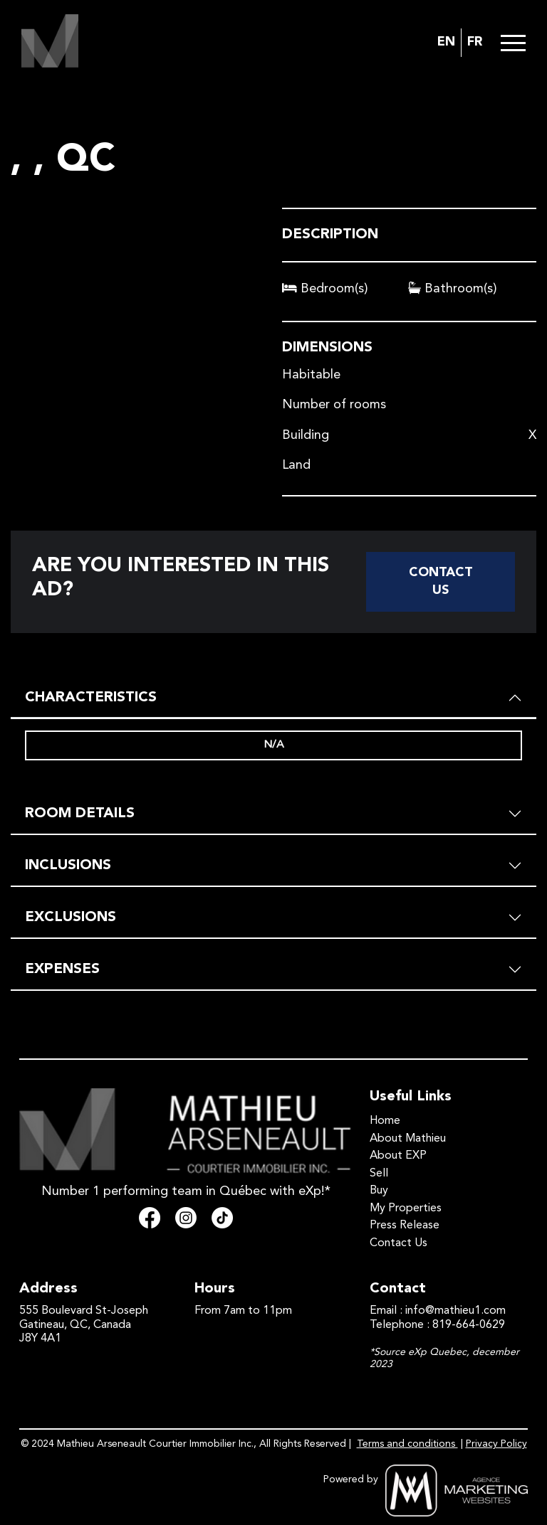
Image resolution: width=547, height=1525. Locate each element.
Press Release (404, 1225)
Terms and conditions (407, 1444)
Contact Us (441, 581)
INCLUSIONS (68, 866)
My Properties (406, 1208)
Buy (379, 1190)
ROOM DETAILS (80, 814)
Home (385, 1121)
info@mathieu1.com (455, 1311)
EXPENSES (62, 969)
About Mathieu (408, 1138)
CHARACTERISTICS (91, 698)
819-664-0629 (468, 1325)
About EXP (398, 1156)
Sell (379, 1173)
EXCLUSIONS (70, 917)
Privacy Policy (496, 1444)
